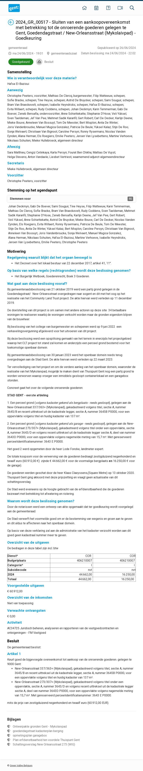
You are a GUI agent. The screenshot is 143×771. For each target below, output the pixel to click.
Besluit (48, 62)
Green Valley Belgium (21, 765)
